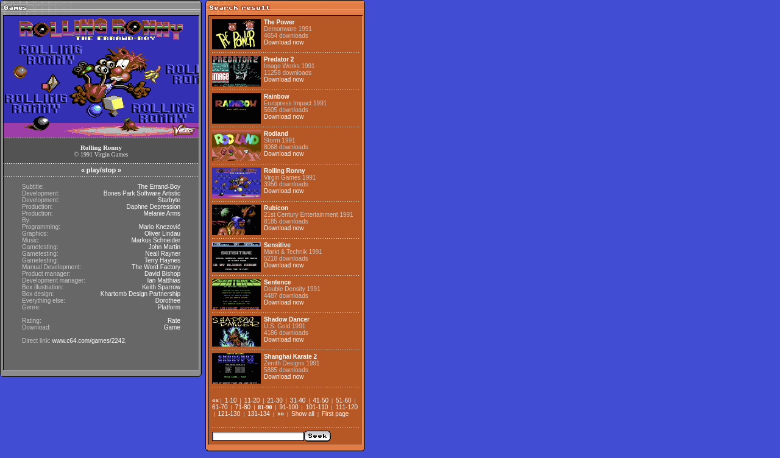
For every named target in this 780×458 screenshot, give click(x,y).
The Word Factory (156, 267)
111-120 (346, 407)
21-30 (275, 400)
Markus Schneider (155, 240)
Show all (302, 413)
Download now (284, 42)
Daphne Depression (153, 206)
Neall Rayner (162, 253)
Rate (174, 320)
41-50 (320, 400)
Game (172, 327)
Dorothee (167, 300)
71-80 (243, 407)
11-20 (252, 400)
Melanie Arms (161, 213)
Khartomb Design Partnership (140, 294)
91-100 (289, 407)
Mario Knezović (159, 227)
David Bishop (162, 273)
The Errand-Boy (158, 186)
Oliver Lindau (162, 233)
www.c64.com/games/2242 (88, 340)
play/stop (101, 170)
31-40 (298, 400)
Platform (169, 307)
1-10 (231, 400)
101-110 (317, 407)
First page (335, 413)
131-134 (258, 413)
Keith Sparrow (161, 287)
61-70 (220, 407)
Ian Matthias (163, 280)
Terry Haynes (162, 260)
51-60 (344, 400)
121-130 (229, 413)
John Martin (164, 247)
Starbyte (169, 200)
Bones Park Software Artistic (142, 193)
